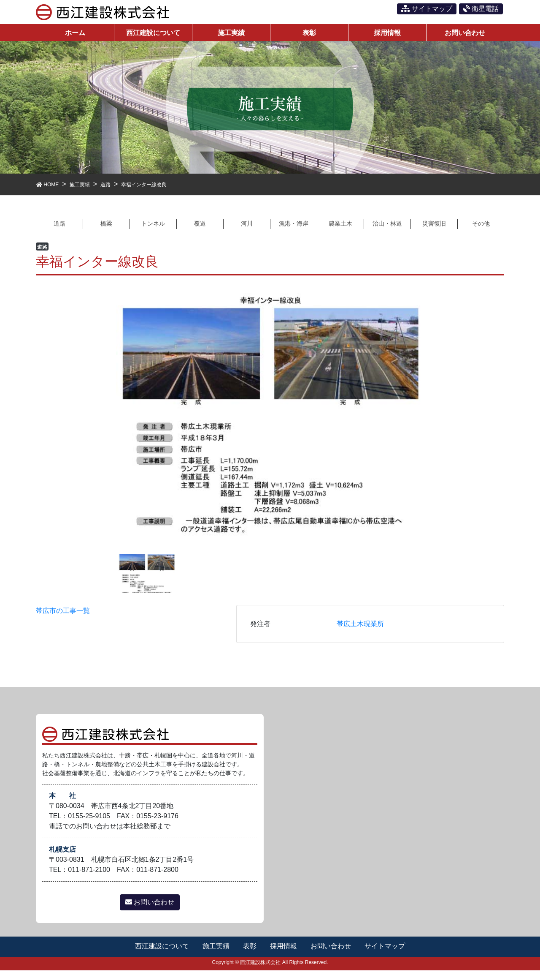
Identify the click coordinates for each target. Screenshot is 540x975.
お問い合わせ (149, 906)
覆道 (200, 227)
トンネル (153, 227)
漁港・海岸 (293, 227)
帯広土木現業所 (360, 628)
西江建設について (161, 950)
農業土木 (340, 227)
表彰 (249, 950)
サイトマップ (426, 8)
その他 (481, 227)
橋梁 (106, 227)
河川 (247, 227)
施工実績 (215, 950)
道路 (59, 227)
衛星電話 (481, 8)
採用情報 (283, 950)
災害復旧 (434, 227)
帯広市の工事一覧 (63, 614)
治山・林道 (387, 227)
